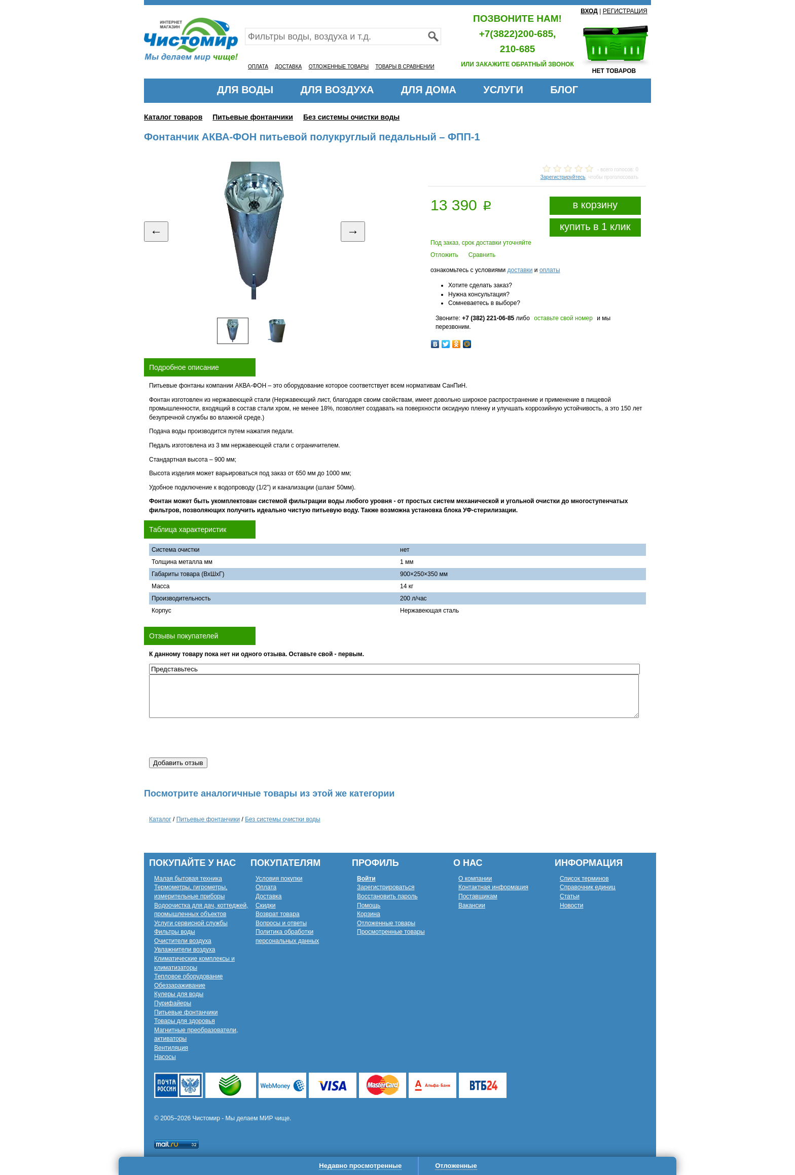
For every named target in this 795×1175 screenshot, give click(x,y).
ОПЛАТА (258, 66)
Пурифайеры (172, 1003)
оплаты (549, 270)
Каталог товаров (173, 117)
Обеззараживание (179, 985)
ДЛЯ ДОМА (428, 89)
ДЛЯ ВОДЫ (245, 89)
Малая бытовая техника (188, 878)
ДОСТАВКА (288, 66)
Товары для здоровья (184, 1021)
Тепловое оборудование (188, 976)
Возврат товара (278, 914)
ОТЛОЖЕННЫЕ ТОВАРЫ (339, 66)
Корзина (368, 914)
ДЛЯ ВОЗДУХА (337, 89)
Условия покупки (279, 878)
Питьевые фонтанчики (252, 117)
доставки (519, 270)
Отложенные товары (386, 923)
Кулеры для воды (178, 994)
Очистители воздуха (182, 940)
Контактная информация (493, 887)
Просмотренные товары (391, 931)
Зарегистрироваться (385, 887)
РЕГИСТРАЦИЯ (625, 11)
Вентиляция (171, 1047)
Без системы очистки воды (351, 117)
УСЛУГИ (503, 89)
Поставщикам (477, 896)
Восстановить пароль (387, 896)
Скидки (266, 905)
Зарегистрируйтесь (563, 177)
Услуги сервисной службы (191, 923)
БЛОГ (564, 89)
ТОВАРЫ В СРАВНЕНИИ (404, 66)
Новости (571, 905)
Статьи (570, 896)
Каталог (160, 819)
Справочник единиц (588, 887)
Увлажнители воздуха (184, 949)
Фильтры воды (174, 931)
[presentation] (226, 737)
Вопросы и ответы (281, 923)
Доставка (269, 896)
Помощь (368, 905)
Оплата (266, 887)
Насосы (165, 1056)
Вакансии (471, 905)
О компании (475, 878)
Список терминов (584, 878)
